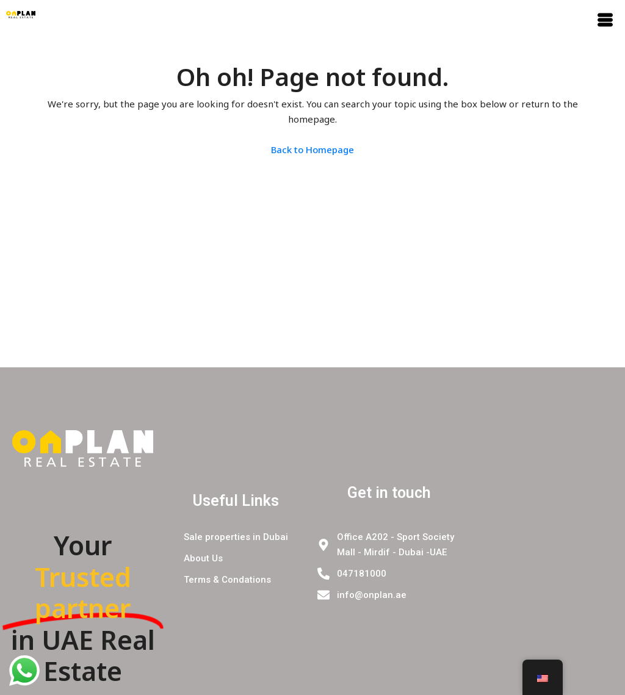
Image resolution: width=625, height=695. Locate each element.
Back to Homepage (312, 149)
